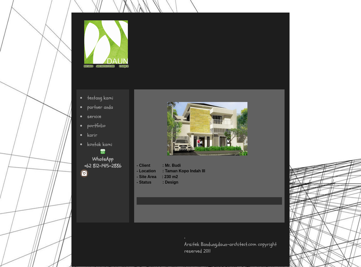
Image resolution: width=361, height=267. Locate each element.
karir (92, 135)
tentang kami (100, 97)
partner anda (100, 107)
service (94, 116)
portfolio (96, 125)
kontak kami (99, 144)
